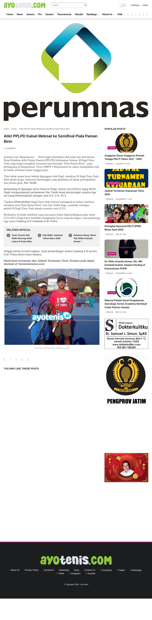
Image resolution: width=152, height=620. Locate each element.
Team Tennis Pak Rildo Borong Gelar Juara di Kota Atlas (22, 238)
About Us (107, 14)
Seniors (49, 14)
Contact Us (89, 570)
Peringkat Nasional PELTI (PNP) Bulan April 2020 (122, 228)
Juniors (30, 14)
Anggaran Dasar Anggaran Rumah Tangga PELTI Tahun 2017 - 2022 (124, 157)
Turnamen (113, 183)
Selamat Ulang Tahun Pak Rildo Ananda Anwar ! (85, 238)
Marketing (64, 570)
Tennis (14, 129)
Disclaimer (49, 570)
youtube (91, 573)
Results (79, 14)
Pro (40, 14)
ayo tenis (84, 584)
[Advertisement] (126, 430)
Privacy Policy (32, 570)
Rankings (92, 14)
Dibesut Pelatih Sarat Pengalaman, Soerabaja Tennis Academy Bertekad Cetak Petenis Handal (125, 304)
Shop (76, 570)
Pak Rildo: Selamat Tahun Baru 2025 (53, 237)
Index (144, 5)
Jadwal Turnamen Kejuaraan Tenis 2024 (124, 192)
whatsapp (137, 570)
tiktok (61, 573)
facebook (107, 570)
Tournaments (64, 14)
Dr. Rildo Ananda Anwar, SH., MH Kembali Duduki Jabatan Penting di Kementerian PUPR (124, 265)
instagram (76, 573)
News (20, 14)
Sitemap (134, 5)
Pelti (120, 14)
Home (9, 14)
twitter (121, 570)
